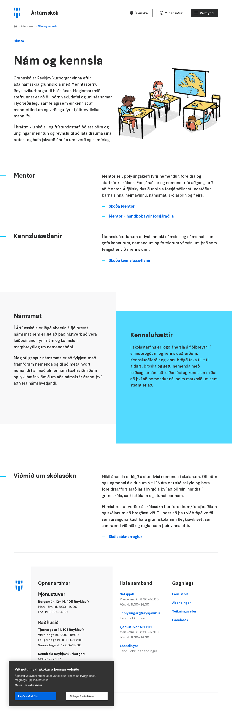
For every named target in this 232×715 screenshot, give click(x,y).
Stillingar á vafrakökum (82, 696)
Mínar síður (174, 13)
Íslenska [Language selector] (141, 13)
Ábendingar (142, 648)
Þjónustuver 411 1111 (142, 632)
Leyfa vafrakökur (29, 696)
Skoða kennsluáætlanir (130, 275)
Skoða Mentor (122, 221)
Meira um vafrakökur (28, 685)
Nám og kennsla (47, 26)
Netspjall (142, 599)
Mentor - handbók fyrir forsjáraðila (141, 231)
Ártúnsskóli (27, 26)
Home (15, 26)
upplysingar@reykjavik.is (142, 616)
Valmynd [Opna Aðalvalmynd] (207, 13)
